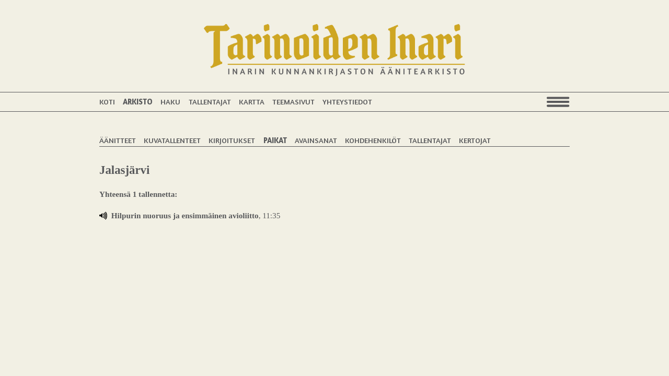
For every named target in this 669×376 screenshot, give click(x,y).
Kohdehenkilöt (373, 140)
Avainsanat (316, 140)
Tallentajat (210, 101)
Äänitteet (117, 140)
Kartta (251, 101)
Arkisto (138, 101)
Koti (107, 101)
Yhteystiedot (347, 101)
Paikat (275, 140)
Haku (170, 101)
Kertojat (475, 140)
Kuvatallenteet (172, 140)
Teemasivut (293, 101)
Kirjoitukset (232, 140)
